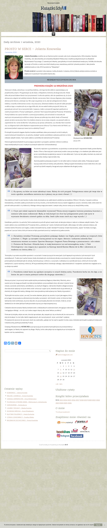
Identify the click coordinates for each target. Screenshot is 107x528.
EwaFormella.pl (44, 445)
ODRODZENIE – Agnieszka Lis (17, 405)
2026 (70, 403)
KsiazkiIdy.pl (54, 445)
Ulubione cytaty (65, 389)
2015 (69, 400)
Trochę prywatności (63, 412)
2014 (65, 400)
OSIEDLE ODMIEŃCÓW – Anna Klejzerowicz (21, 399)
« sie (57, 384)
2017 (78, 400)
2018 (82, 400)
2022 (98, 400)
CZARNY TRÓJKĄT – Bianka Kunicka (19, 408)
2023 (57, 403)
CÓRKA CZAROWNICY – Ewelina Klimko (20, 417)
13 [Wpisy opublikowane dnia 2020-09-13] (74, 369)
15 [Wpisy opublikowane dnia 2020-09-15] (61, 373)
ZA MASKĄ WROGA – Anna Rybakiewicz (20, 411)
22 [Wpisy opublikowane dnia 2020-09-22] (61, 376)
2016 (73, 400)
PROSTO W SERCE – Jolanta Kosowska (33, 49)
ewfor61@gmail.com (64, 355)
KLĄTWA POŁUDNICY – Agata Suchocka (20, 414)
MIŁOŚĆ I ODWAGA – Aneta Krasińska (20, 396)
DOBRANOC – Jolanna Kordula (17, 393)
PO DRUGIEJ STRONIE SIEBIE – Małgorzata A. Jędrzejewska (27, 402)
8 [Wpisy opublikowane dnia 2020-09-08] (60, 369)
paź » (60, 384)
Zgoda (98, 525)
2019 (86, 400)
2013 (61, 400)
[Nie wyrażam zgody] (104, 525)
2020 (90, 400)
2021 (94, 400)
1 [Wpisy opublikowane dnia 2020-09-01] (60, 366)
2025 (66, 403)
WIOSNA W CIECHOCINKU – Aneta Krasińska (22, 420)
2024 (61, 403)
